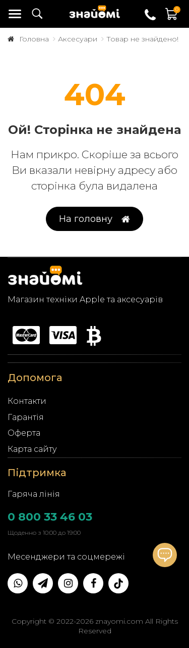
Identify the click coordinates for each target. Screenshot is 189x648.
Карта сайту (32, 449)
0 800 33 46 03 (50, 517)
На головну (94, 219)
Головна (34, 38)
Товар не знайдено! (142, 38)
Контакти (27, 401)
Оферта (24, 433)
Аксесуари (77, 38)
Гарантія (26, 417)
